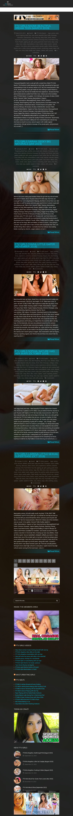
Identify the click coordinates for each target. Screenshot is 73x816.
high (15, 366)
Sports (30, 158)
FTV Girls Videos (23, 642)
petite (53, 257)
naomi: (50, 41)
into (24, 467)
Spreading (33, 45)
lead (44, 255)
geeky (21, 152)
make (24, 41)
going (36, 39)
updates (45, 373)
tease (23, 475)
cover (56, 148)
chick (37, 360)
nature (56, 154)
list (50, 152)
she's (20, 45)
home (49, 39)
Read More (54, 126)
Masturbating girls (25, 671)
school (17, 370)
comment (20, 34)
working (50, 477)
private (42, 43)
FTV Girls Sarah (42, 146)
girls (32, 39)
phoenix (52, 469)
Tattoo (49, 158)
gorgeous (36, 152)
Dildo (45, 34)
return (48, 156)
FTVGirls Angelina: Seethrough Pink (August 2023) (38, 749)
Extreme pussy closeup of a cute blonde (27, 655)
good (37, 255)
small (21, 158)
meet (37, 41)
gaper (19, 255)
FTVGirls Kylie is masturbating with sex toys (28, 657)
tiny (43, 475)
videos (43, 47)
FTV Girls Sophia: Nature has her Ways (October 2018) (35, 349)
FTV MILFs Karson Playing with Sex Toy (26, 687)
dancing (37, 34)
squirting (48, 259)
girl (29, 39)
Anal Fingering (20, 32)
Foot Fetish (51, 36)
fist (39, 150)
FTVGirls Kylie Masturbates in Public (26, 666)
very (52, 263)
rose (56, 156)
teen (17, 47)
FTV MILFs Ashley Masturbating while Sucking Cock (30, 683)
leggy (18, 366)
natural (55, 41)
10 (53, 557)
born (39, 460)
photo (25, 43)
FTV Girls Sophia (43, 355)
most (41, 154)
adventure (21, 357)
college (51, 360)
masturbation (31, 41)
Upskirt (28, 161)
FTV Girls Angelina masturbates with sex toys (29, 651)
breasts (45, 148)
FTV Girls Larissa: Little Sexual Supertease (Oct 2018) (36, 452)
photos (30, 43)
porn (40, 368)
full (40, 364)
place (34, 156)
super (49, 473)
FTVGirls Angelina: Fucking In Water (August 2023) (38, 767)
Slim (40, 259)
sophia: (40, 370)
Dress (33, 462)
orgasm (17, 43)
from (57, 150)
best (41, 148)
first (46, 36)
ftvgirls (21, 39)
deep (42, 34)
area (33, 32)
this (20, 47)
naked (45, 41)
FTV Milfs (20, 677)
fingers (45, 253)
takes (54, 45)
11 (15, 562)
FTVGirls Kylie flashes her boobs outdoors (27, 659)
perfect (43, 469)
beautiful (41, 32)
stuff (45, 158)
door (15, 150)
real (44, 156)
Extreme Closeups (39, 36)
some (28, 45)
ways (30, 375)
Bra (35, 250)
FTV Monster (30, 364)
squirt (44, 259)
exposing (24, 36)
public (46, 43)
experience (18, 36)
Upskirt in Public (35, 161)
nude (43, 257)
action (53, 30)
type (41, 373)
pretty (44, 368)
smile (24, 45)
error (37, 462)
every (16, 253)
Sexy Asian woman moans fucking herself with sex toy (31, 646)
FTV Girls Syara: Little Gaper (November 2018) (35, 242)
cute (33, 34)
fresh (16, 39)
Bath (19, 250)
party (36, 469)
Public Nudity (54, 368)
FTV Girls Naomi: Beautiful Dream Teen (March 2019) (33, 24)
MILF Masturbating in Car (22, 698)
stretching (45, 45)
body (49, 32)
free (56, 36)
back (36, 32)
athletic (53, 357)
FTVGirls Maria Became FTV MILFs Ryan (27, 696)
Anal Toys (28, 32)
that (53, 158)
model (41, 41)
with (47, 47)
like (48, 152)
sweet (50, 45)
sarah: (17, 158)
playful (37, 43)
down (49, 34)
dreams (32, 362)
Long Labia (17, 154)
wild (34, 375)
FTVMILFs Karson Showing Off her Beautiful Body (30, 685)
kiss (27, 467)
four (54, 150)
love (21, 41)
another (30, 148)
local (56, 152)
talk (42, 261)
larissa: (31, 467)
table (31, 261)
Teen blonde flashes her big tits (24, 662)
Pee (22, 43)
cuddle (56, 460)
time (23, 47)
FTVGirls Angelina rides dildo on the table (27, 649)
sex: (21, 370)
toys (34, 47)
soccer (23, 473)
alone (26, 357)
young (51, 47)
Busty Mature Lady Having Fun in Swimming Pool (29, 692)
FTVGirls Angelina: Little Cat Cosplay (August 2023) (38, 758)
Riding (50, 43)
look (22, 154)
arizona (20, 460)
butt (42, 250)
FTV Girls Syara (43, 248)
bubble (39, 250)
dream (54, 34)
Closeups (54, 32)
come (56, 360)
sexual (56, 471)
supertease (55, 473)
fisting (43, 150)
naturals (51, 154)
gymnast (40, 39)
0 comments (39, 265)
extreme (30, 36)
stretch (39, 45)
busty (33, 360)
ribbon (52, 156)
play (33, 43)
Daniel (31, 30)
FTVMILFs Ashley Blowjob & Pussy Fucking (28, 681)
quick (29, 259)
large (41, 255)
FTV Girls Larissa (43, 458)
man (36, 366)
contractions (27, 34)
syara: (27, 261)
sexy (24, 370)
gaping (26, 39)
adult (15, 357)
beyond (23, 360)
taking (39, 261)
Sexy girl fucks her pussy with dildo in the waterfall (30, 653)
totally (30, 47)
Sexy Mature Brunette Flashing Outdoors (27, 700)
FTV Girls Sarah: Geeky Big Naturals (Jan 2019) (33, 139)
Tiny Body (47, 475)
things (31, 373)
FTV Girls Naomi (41, 30)
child (40, 360)
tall (58, 45)
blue (45, 32)
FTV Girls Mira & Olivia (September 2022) (35, 784)
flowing (55, 253)
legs (53, 39)
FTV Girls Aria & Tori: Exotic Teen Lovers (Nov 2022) (38, 775)
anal (57, 30)
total (26, 47)
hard (45, 39)
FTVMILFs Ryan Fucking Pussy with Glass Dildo (29, 694)
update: (38, 47)
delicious (24, 462)
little (53, 152)
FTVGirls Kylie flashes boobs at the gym (27, 664)
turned (28, 263)
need (40, 257)
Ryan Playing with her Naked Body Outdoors (28, 690)
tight (36, 475)
